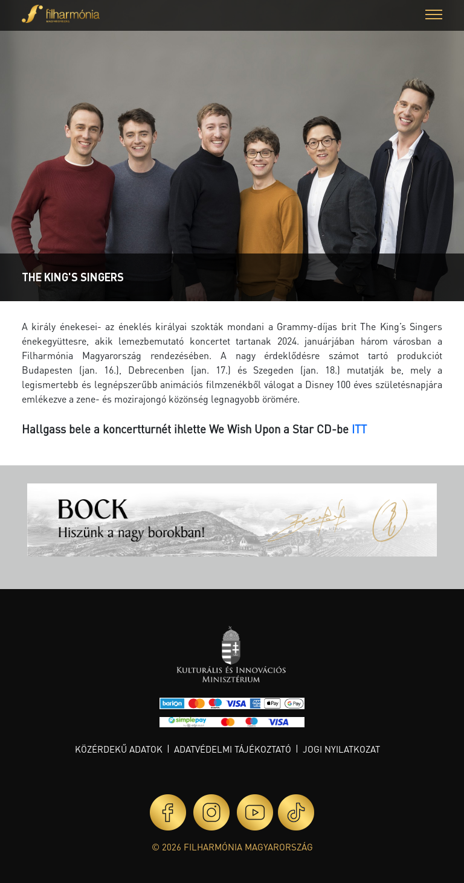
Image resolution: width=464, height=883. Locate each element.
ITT (359, 429)
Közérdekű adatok (119, 749)
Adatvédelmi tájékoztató (232, 749)
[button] (433, 16)
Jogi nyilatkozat (341, 749)
